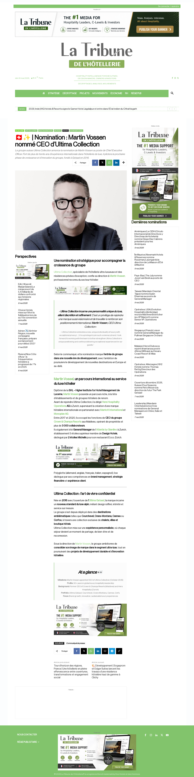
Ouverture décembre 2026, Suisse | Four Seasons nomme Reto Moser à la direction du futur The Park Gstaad (148, 388)
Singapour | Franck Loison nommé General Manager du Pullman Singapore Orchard (148, 333)
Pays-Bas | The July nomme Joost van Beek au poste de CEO (148, 278)
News (65, 130)
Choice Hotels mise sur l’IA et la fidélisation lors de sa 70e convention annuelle (27, 315)
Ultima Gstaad (96, 500)
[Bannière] (90, 297)
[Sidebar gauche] (32, 271)
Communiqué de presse (75, 643)
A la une (19, 130)
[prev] (169, 109)
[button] (172, 93)
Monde (58, 130)
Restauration (45, 130)
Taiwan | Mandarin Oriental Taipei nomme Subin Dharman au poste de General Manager (147, 295)
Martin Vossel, (64, 379)
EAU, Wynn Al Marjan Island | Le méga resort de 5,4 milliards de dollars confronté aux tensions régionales (27, 292)
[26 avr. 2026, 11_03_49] (90, 456)
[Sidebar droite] (155, 174)
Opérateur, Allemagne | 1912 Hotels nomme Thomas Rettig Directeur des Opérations (148, 368)
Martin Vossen (83, 544)
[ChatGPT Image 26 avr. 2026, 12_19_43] (97, 36)
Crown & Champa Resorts (67, 422)
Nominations (76, 130)
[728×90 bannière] (97, 752)
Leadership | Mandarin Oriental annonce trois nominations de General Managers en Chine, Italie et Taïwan (148, 408)
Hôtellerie (31, 130)
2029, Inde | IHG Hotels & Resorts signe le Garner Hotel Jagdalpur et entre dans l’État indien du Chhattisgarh (83, 109)
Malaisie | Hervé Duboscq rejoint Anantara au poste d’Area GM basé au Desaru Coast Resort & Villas (147, 350)
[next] (174, 109)
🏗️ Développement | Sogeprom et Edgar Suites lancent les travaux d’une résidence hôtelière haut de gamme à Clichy (108, 671)
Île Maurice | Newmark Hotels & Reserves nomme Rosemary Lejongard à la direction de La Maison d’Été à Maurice (148, 260)
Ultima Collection (63, 272)
